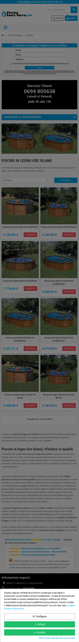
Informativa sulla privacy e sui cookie (57, 638)
